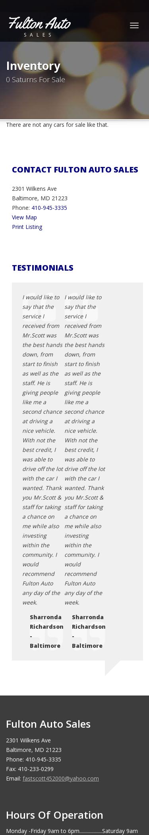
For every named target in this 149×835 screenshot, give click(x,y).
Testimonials (44, 693)
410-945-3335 (49, 207)
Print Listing (27, 227)
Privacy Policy (45, 674)
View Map (24, 217)
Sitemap (38, 702)
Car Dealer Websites (36, 792)
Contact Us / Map (50, 664)
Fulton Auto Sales (63, 783)
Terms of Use (45, 683)
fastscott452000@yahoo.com (61, 549)
